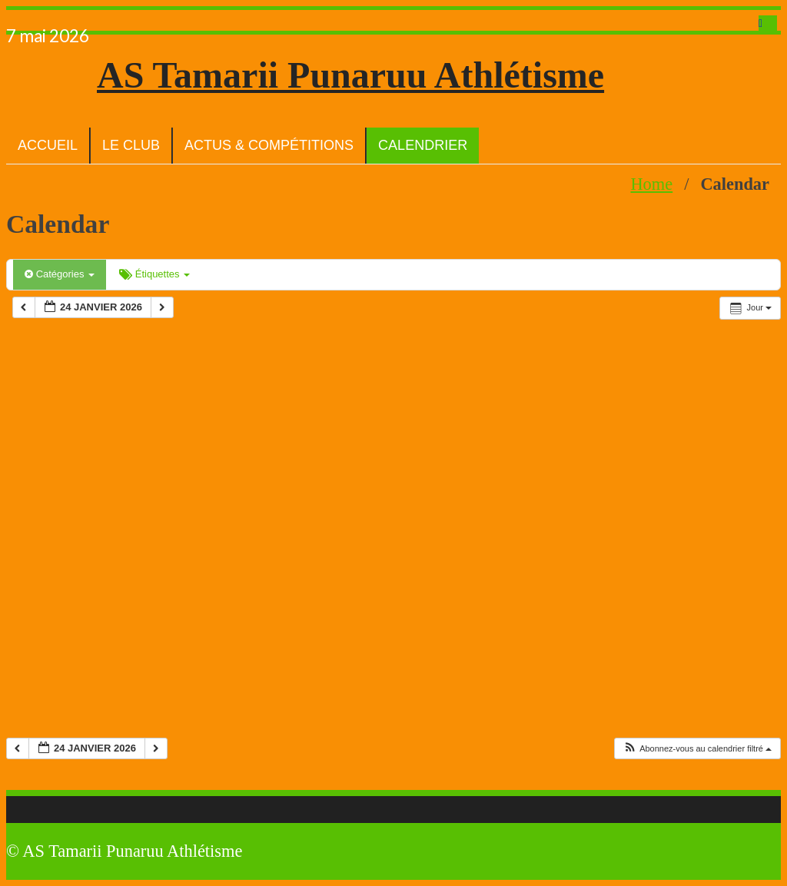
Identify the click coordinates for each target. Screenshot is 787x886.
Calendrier (422, 145)
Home (651, 184)
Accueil (48, 145)
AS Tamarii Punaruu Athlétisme (350, 75)
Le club (131, 145)
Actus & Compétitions (269, 145)
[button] (697, 748)
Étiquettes (154, 274)
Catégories (60, 274)
